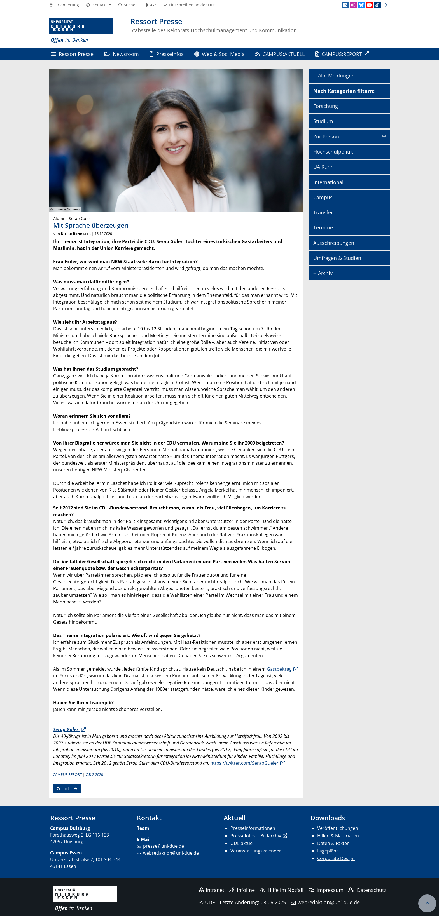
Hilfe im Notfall (281, 890)
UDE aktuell (242, 843)
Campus (323, 197)
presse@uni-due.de (163, 846)
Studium (323, 121)
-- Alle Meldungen (334, 75)
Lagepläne (328, 851)
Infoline (242, 890)
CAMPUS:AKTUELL (279, 53)
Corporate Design (336, 858)
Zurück (63, 788)
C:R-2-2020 (94, 774)
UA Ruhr (323, 166)
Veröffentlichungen (337, 828)
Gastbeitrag (279, 669)
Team (143, 828)
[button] (98, 5)
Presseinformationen (252, 828)
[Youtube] (369, 5)
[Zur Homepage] (81, 30)
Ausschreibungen (333, 242)
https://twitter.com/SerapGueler (244, 763)
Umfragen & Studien (337, 258)
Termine (323, 227)
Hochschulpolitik (333, 151)
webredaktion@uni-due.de (171, 853)
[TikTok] (377, 5)
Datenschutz (367, 890)
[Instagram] (353, 5)
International (328, 182)
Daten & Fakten (333, 843)
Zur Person (326, 136)
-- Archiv (323, 273)
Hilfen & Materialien (338, 836)
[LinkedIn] (345, 5)
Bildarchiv (270, 836)
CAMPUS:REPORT (338, 53)
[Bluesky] (361, 5)
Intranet (212, 890)
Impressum (326, 890)
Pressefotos (243, 836)
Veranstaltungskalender (255, 851)
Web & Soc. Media (219, 53)
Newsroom (121, 53)
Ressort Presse (72, 53)
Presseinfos (166, 53)
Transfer (323, 212)
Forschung (325, 106)
